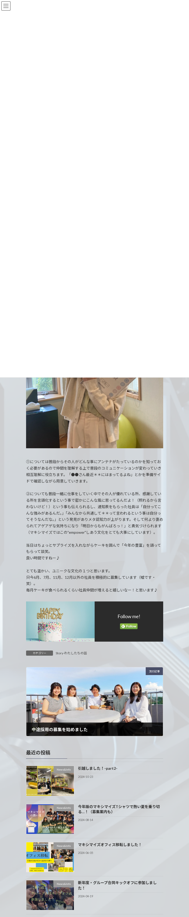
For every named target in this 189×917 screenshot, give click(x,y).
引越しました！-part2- (97, 768)
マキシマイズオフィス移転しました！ (110, 844)
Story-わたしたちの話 (71, 653)
